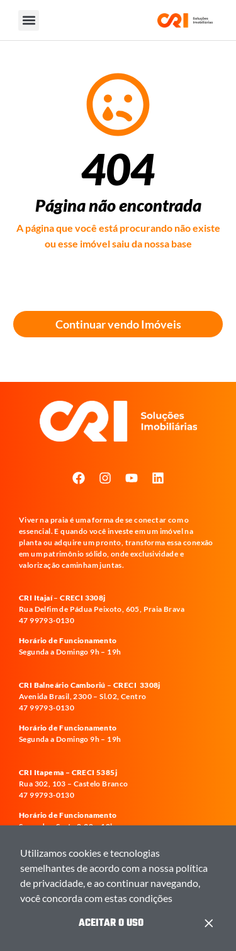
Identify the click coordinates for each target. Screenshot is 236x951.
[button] (176, 900)
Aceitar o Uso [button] (111, 923)
